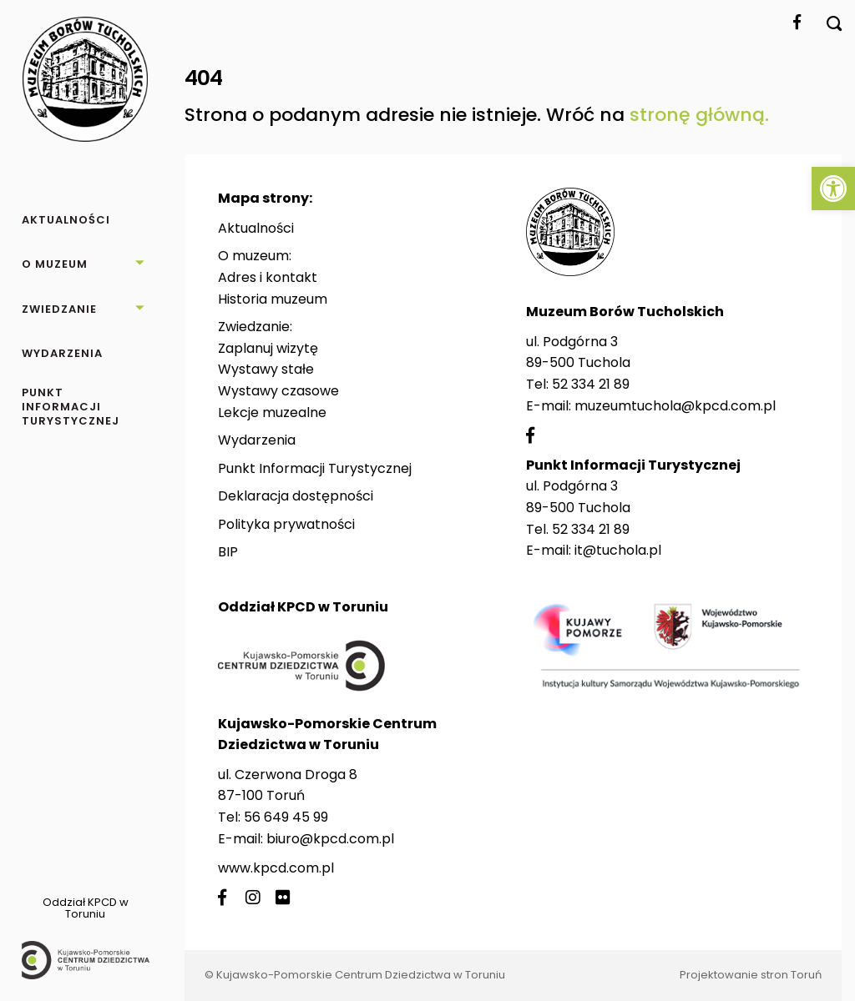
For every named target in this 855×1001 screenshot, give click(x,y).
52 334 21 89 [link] (591, 384)
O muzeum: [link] (254, 255)
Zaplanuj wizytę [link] (268, 348)
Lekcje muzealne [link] (272, 412)
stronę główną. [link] (699, 115)
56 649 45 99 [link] (286, 817)
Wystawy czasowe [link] (278, 390)
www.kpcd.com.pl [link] (276, 868)
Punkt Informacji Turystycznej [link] (315, 468)
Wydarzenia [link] (257, 440)
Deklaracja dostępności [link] (295, 496)
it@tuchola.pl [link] (617, 550)
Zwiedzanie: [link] (255, 326)
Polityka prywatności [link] (286, 524)
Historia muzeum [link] (272, 299)
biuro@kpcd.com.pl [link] (330, 838)
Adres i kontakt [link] (267, 277)
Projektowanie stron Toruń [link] (751, 975)
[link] (833, 188)
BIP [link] (228, 551)
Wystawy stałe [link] (266, 369)
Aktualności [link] (256, 228)
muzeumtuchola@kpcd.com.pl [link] (675, 405)
